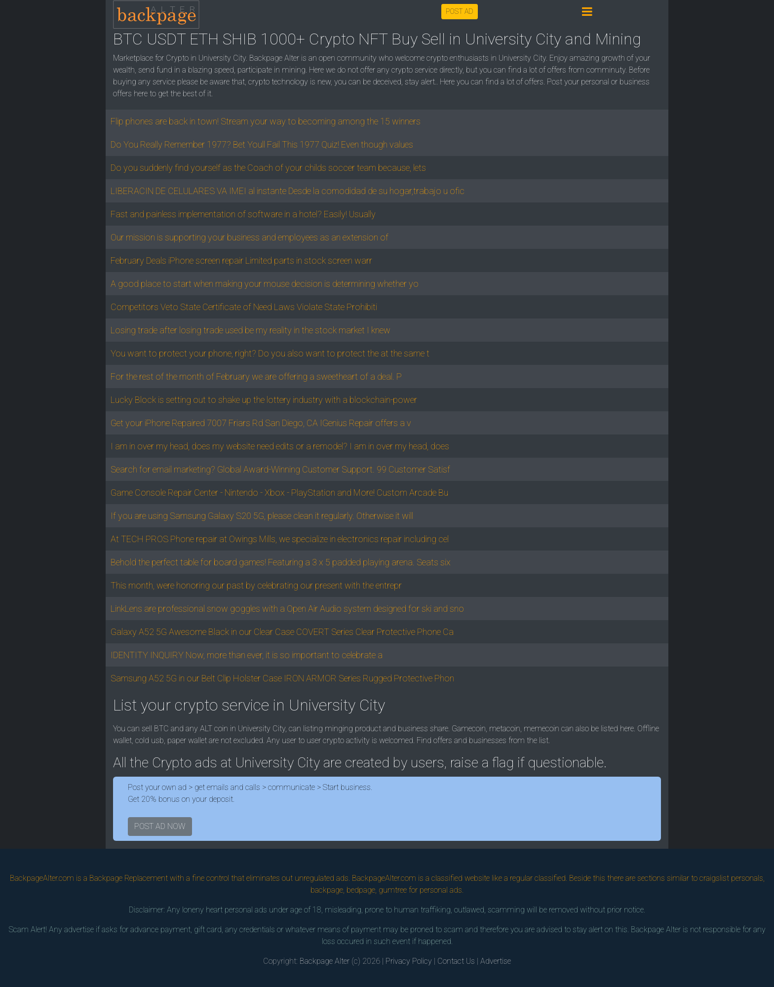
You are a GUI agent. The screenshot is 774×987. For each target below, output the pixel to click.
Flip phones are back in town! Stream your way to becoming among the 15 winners (266, 121)
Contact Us (456, 961)
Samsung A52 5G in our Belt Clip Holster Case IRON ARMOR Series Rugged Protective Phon (282, 678)
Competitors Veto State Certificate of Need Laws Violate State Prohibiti (244, 307)
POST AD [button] (459, 11)
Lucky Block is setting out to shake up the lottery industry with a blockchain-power (264, 400)
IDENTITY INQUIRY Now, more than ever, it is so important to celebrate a (247, 655)
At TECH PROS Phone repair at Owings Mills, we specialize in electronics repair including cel (280, 539)
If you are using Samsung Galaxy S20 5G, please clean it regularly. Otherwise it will (262, 516)
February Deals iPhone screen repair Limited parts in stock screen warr (241, 260)
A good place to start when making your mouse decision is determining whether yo (265, 283)
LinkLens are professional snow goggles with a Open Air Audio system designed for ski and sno (287, 608)
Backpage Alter (324, 961)
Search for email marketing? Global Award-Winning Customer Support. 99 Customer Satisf (280, 469)
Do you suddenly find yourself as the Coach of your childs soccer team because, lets (268, 167)
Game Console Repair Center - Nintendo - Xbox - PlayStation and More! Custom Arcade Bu (279, 492)
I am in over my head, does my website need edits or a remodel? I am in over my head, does (280, 446)
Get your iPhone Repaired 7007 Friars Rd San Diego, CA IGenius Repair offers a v (261, 423)
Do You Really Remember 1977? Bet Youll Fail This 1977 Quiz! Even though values (262, 144)
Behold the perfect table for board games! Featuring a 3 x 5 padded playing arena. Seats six (281, 562)
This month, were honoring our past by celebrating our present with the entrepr (256, 585)
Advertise (495, 961)
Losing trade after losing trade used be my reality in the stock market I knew (250, 330)
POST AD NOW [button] (160, 826)
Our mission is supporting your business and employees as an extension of (249, 237)
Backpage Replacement (128, 878)
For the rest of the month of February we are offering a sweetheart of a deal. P (256, 376)
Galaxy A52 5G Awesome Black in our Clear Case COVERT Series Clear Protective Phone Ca (282, 632)
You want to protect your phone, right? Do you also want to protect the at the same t (270, 353)
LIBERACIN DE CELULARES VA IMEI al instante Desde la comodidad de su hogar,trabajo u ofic (287, 191)
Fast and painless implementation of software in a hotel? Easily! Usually (243, 214)
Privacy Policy (409, 961)
